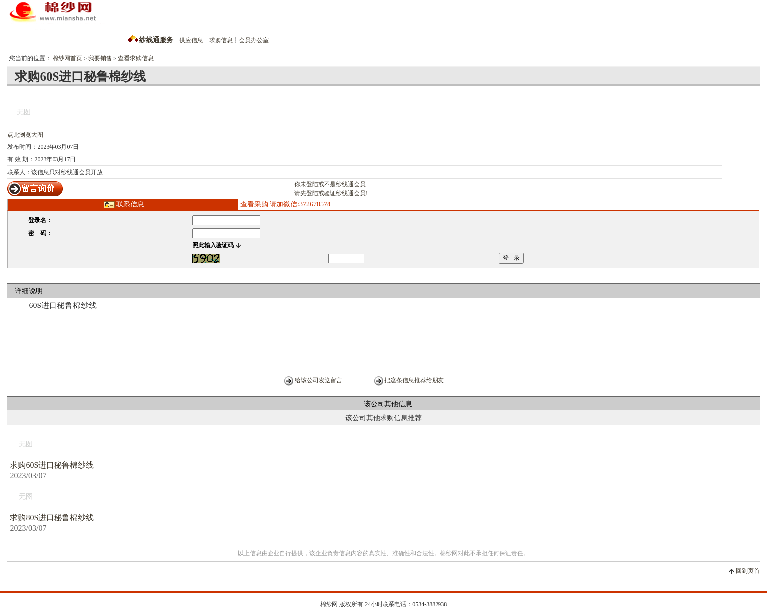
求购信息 (221, 40)
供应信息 (191, 40)
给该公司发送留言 (318, 380)
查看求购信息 (136, 58)
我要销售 (100, 58)
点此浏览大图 (25, 134)
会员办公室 (254, 40)
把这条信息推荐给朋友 (414, 380)
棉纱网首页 (67, 58)
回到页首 (748, 570)
